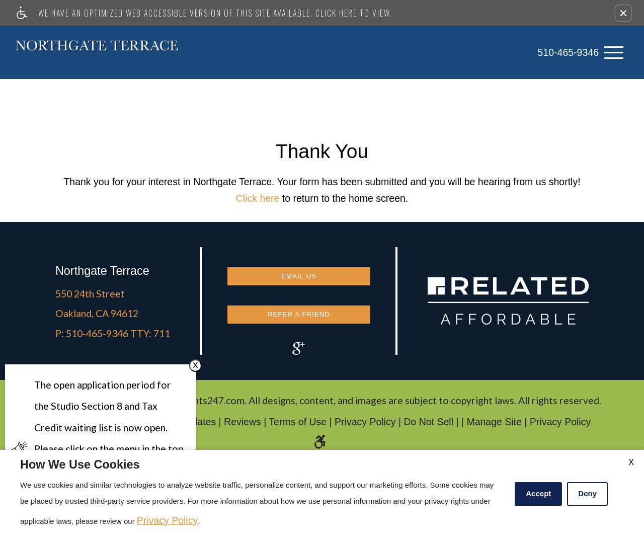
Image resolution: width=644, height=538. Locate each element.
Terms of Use (298, 424)
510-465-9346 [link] (568, 50)
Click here (258, 195)
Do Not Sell (428, 424)
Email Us (299, 269)
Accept (538, 493)
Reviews (242, 424)
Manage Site (494, 424)
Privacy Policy (365, 424)
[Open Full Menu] (614, 51)
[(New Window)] (298, 345)
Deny (587, 493)
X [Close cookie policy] (631, 462)
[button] (623, 13)
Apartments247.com (200, 403)
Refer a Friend (299, 306)
